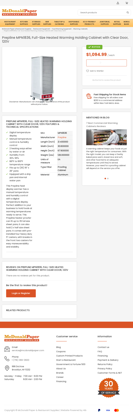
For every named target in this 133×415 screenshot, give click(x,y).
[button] (105, 178)
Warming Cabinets (80, 29)
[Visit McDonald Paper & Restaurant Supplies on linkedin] (14, 386)
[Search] (104, 12)
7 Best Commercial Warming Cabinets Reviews (102, 125)
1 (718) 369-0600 (20, 360)
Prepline (62, 137)
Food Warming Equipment (61, 29)
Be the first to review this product (107, 80)
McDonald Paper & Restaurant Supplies (16, 29)
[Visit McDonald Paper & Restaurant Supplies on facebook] (6, 386)
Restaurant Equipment (41, 29)
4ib (84, 410)
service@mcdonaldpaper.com (28, 350)
